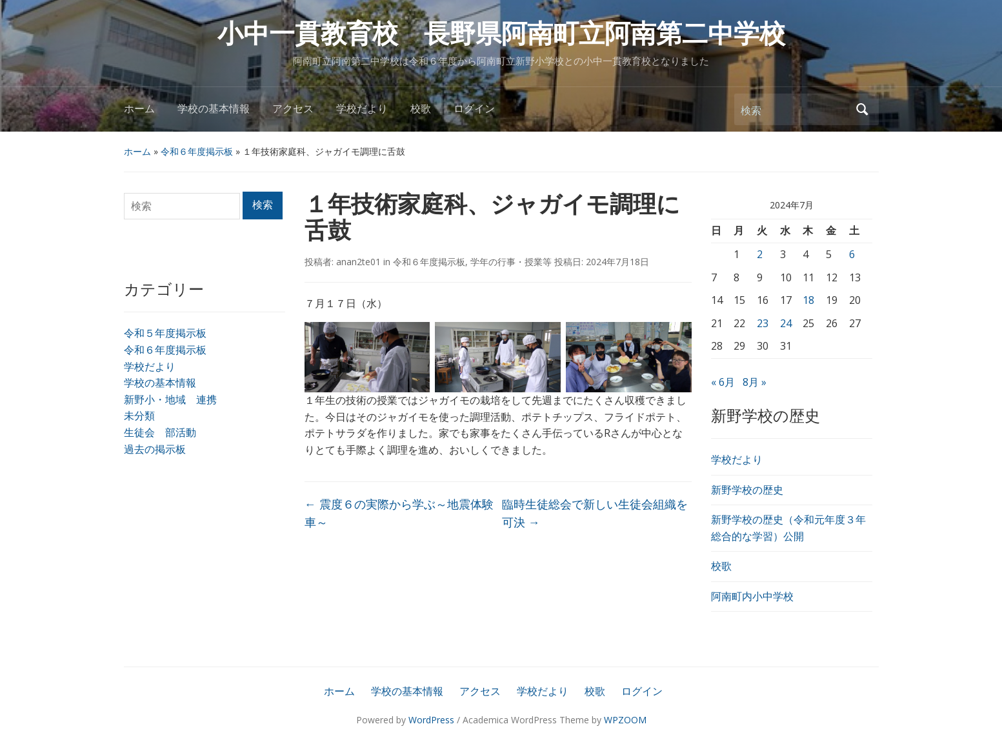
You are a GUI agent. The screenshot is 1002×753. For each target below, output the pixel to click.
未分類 (139, 415)
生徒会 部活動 (160, 432)
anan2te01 (358, 262)
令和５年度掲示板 (165, 333)
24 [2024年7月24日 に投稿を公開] (786, 323)
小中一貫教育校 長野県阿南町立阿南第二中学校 (501, 34)
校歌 (420, 109)
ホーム (139, 109)
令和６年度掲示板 (197, 151)
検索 (862, 109)
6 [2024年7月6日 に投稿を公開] (852, 254)
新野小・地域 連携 (170, 399)
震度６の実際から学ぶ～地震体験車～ (399, 513)
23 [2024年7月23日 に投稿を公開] (762, 323)
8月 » (755, 382)
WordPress (431, 720)
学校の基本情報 (213, 109)
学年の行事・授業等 (511, 262)
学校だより (362, 109)
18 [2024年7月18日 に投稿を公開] (808, 300)
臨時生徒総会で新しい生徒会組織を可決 (595, 513)
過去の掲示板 (155, 449)
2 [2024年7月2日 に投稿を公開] (760, 254)
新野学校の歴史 (747, 490)
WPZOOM (625, 720)
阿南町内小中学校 (752, 596)
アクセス (293, 109)
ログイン (474, 109)
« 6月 (723, 382)
